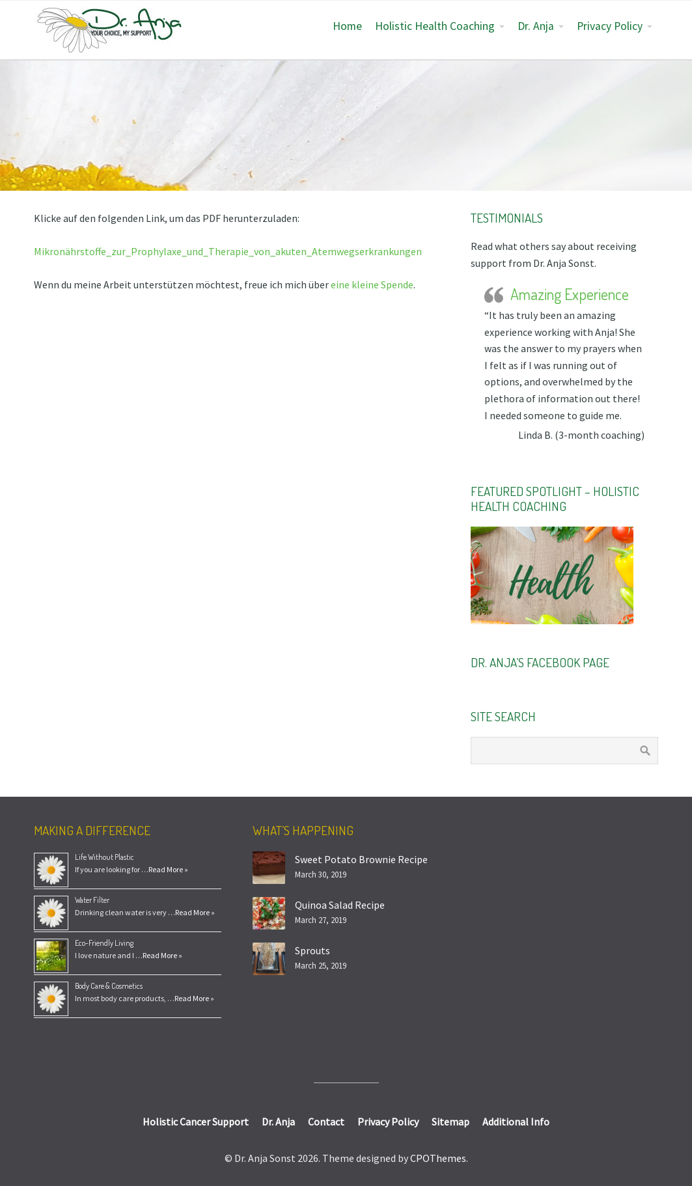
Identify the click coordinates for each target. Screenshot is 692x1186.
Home (347, 26)
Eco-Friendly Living (104, 943)
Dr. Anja (536, 26)
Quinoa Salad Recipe (340, 904)
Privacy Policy (610, 26)
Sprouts (312, 950)
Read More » (168, 869)
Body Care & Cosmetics (109, 986)
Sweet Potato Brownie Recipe (361, 859)
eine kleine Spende (372, 284)
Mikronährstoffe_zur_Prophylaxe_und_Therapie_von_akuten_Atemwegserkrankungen (228, 251)
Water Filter (92, 900)
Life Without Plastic (104, 857)
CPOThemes (438, 1158)
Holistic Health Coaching (435, 26)
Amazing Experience (569, 294)
